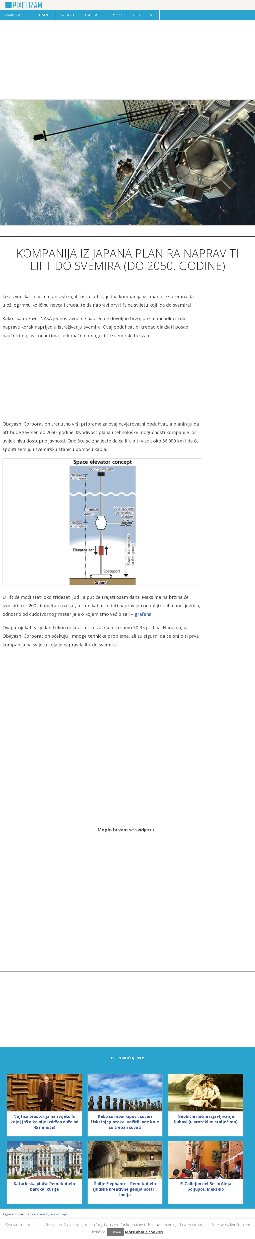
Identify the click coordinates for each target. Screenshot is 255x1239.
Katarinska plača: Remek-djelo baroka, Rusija (44, 1186)
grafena (143, 614)
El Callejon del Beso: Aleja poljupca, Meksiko (205, 1186)
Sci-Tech (67, 15)
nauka (30, 1214)
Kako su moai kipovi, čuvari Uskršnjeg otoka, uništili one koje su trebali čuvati (125, 1122)
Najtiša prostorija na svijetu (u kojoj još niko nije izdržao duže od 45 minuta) (44, 1122)
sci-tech (42, 1214)
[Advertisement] (127, 60)
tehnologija (58, 1214)
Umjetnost (93, 15)
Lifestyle (43, 15)
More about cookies (144, 1231)
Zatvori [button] (115, 1232)
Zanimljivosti (15, 15)
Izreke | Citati (143, 15)
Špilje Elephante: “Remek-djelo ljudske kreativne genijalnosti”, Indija (125, 1189)
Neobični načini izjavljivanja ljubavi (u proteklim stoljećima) (206, 1119)
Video (117, 15)
